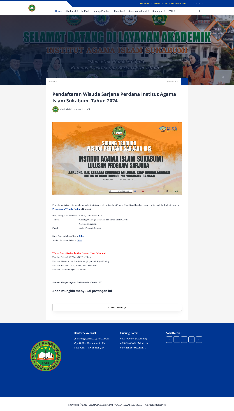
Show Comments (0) (117, 307)
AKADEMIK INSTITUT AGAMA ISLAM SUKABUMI (116, 404)
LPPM (84, 11)
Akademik (70, 11)
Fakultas (118, 11)
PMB (171, 11)
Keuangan (157, 11)
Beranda (53, 81)
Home (58, 11)
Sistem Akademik (137, 11)
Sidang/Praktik (101, 11)
